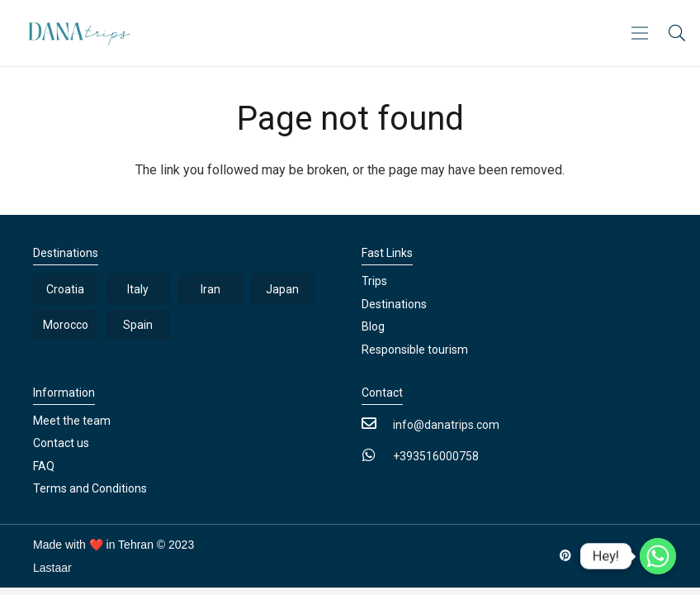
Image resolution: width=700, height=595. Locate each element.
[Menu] (640, 33)
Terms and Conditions (90, 488)
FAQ (43, 466)
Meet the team (72, 420)
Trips (374, 281)
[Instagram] (623, 555)
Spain (138, 324)
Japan (282, 289)
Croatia (65, 289)
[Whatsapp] (658, 556)
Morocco (65, 324)
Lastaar (52, 567)
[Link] (75, 33)
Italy (138, 289)
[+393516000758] (377, 456)
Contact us (61, 443)
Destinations (394, 304)
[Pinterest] (565, 555)
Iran (210, 289)
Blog (373, 326)
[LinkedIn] (594, 555)
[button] (677, 33)
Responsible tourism (415, 349)
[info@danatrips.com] (377, 424)
